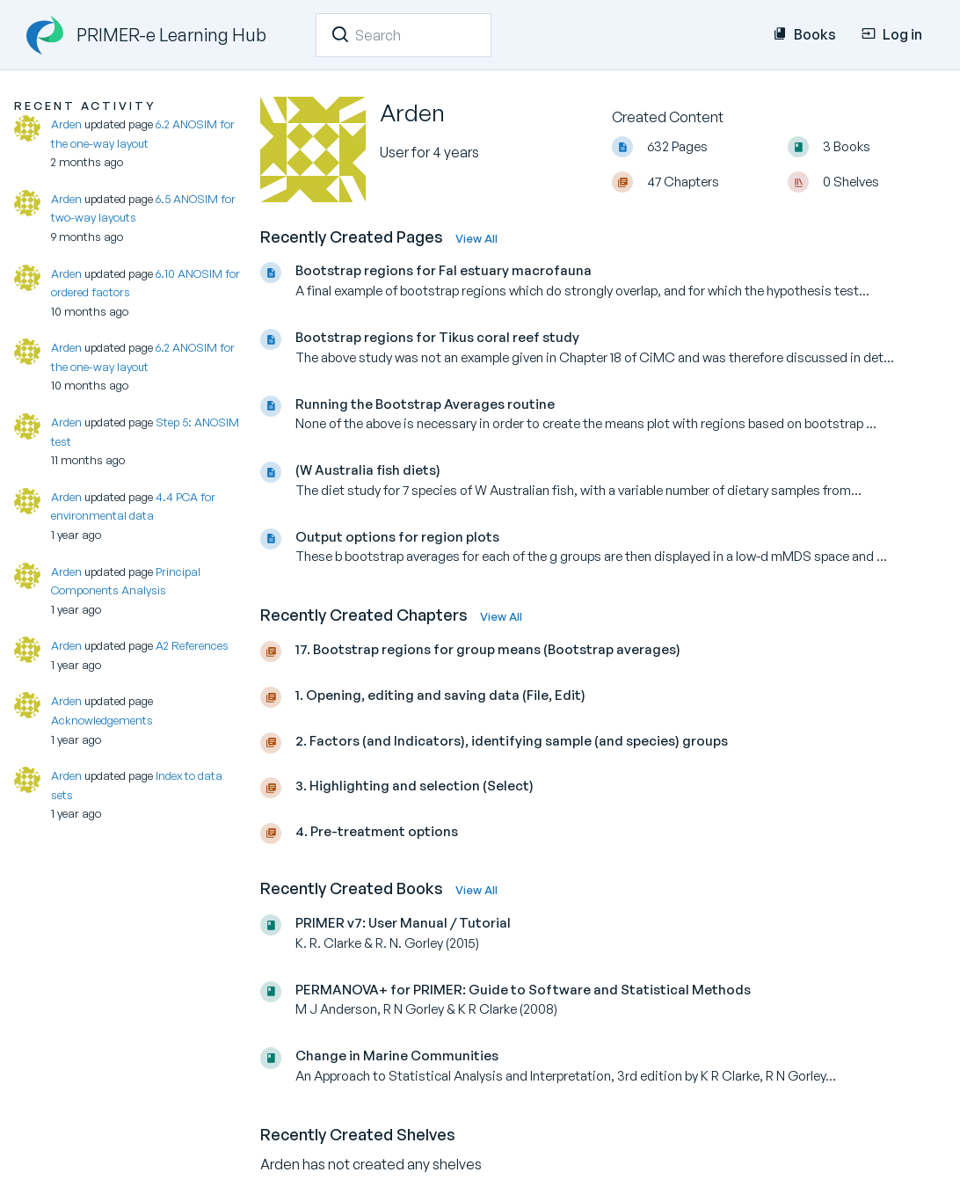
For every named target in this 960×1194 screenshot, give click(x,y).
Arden (66, 124)
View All (476, 238)
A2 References (192, 645)
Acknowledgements (102, 720)
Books (804, 34)
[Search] (340, 34)
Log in (892, 34)
